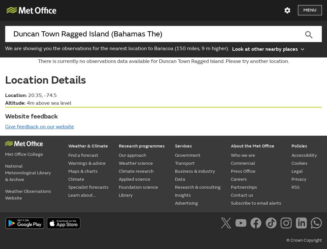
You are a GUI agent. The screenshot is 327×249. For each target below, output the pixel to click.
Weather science (136, 163)
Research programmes (142, 146)
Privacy (299, 179)
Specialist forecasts (88, 187)
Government (188, 155)
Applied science (134, 179)
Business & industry (195, 171)
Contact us (242, 195)
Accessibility (304, 155)
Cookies (300, 163)
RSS (296, 187)
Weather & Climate (88, 146)
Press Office (243, 171)
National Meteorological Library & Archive (28, 172)
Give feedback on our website (39, 127)
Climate (76, 179)
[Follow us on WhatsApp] (316, 224)
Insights (183, 195)
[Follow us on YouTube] (242, 224)
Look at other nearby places (268, 49)
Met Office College (24, 154)
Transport (185, 163)
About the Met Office (252, 146)
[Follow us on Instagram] (287, 224)
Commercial (243, 163)
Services (183, 146)
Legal (297, 171)
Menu (309, 10)
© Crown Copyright (304, 240)
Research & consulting (198, 187)
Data (180, 179)
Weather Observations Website (28, 195)
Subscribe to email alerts (256, 203)
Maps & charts (83, 171)
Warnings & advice (87, 163)
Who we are (243, 155)
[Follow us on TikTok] (272, 224)
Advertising (186, 203)
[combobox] (150, 34)
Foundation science (138, 187)
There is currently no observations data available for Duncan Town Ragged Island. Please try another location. (163, 61)
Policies (299, 146)
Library (126, 195)
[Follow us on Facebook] (257, 224)
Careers (239, 179)
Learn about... (82, 195)
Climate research (136, 171)
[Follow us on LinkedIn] (302, 224)
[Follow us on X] (227, 224)
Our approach (132, 155)
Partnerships (244, 187)
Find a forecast (83, 155)
